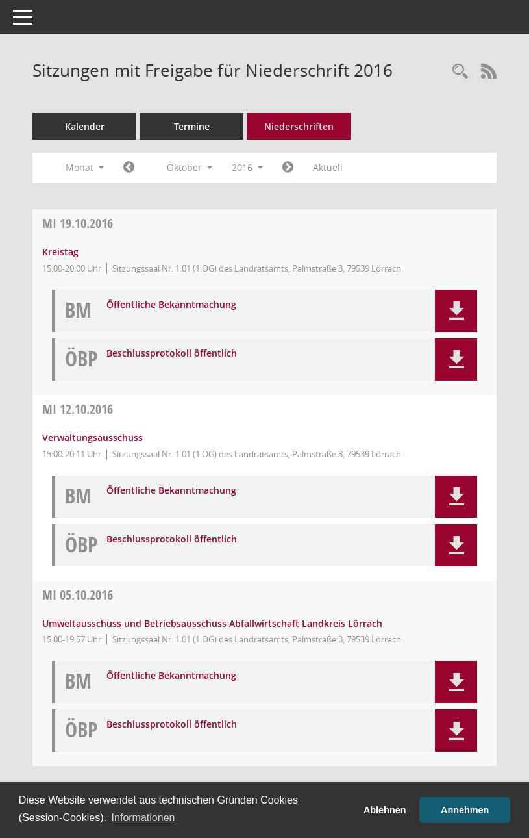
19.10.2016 (77, 223)
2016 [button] (247, 167)
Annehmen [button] (465, 810)
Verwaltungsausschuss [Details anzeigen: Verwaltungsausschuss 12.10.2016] (92, 437)
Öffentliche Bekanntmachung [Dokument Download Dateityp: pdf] (171, 305)
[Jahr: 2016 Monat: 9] (129, 167)
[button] (456, 311)
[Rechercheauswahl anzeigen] (460, 72)
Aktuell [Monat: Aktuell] (328, 167)
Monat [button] (85, 167)
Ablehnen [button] (384, 810)
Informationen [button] (143, 817)
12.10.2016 (77, 409)
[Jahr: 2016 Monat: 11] (288, 167)
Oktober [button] (189, 167)
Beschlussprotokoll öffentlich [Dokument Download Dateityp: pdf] (171, 353)
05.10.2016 (77, 594)
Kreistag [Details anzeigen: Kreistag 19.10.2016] (60, 252)
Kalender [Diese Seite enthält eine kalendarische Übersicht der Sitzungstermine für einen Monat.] (85, 126)
